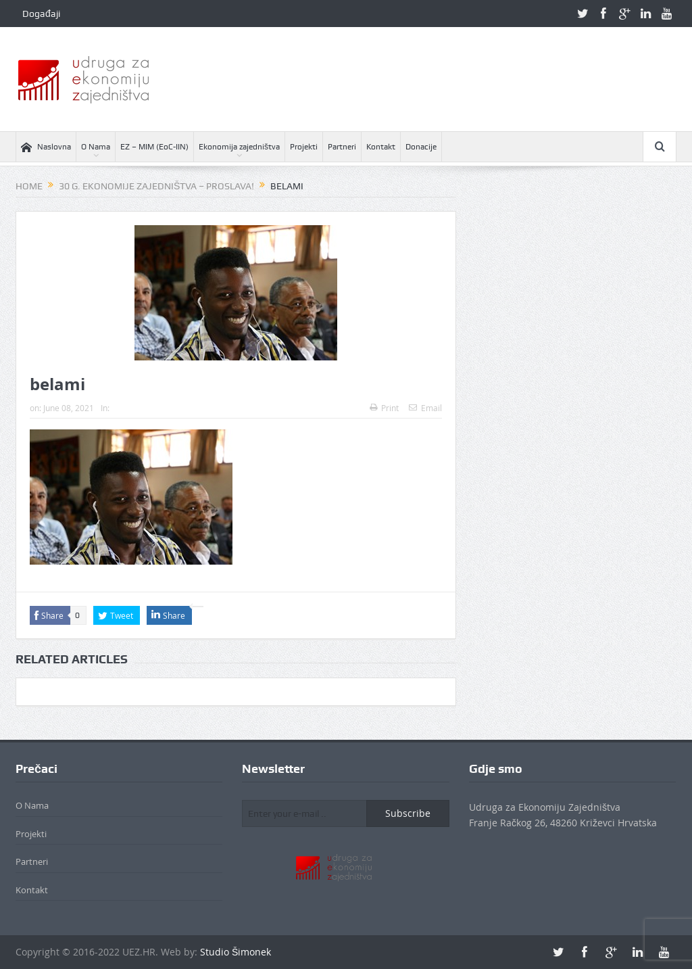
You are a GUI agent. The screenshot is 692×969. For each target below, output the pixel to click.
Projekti (304, 146)
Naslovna (46, 147)
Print (384, 407)
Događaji (41, 13)
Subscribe (407, 813)
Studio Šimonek (235, 951)
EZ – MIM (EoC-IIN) (154, 146)
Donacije (421, 146)
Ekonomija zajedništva (239, 146)
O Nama (95, 146)
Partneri (342, 146)
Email (425, 407)
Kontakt (380, 146)
